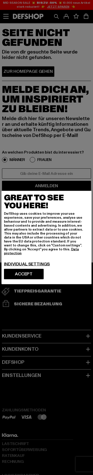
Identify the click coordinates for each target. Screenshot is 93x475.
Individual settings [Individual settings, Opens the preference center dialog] (27, 264)
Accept (23, 274)
